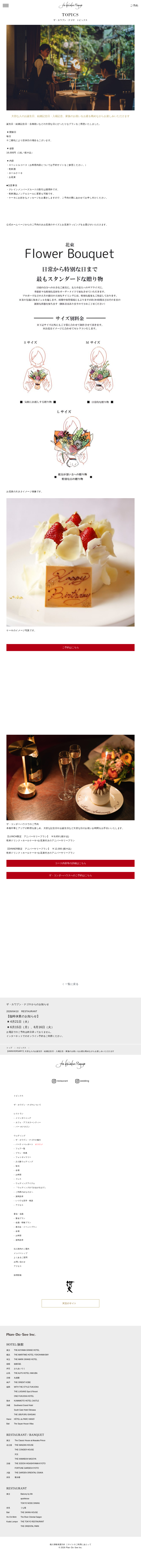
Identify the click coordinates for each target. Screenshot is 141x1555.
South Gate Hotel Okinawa (25, 1410)
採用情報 (17, 1275)
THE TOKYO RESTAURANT (32, 1522)
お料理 (18, 1175)
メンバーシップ (20, 1253)
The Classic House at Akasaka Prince (30, 1440)
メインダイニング (23, 1118)
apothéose (25, 1499)
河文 (16, 1454)
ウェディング (20, 1136)
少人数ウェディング (24, 1162)
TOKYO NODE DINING (30, 1503)
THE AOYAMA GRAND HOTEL (26, 1350)
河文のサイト (69, 1303)
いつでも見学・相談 (24, 1201)
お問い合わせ (20, 1262)
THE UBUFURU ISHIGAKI (25, 1415)
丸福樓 (16, 1378)
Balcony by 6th (27, 1494)
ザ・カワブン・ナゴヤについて (27, 1105)
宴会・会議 (19, 1214)
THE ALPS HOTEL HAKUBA (25, 1373)
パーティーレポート (29, 1144)
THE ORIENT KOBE (22, 1382)
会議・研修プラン (23, 1222)
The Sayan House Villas (24, 1424)
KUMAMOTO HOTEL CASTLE (26, 1401)
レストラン (19, 1114)
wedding (82, 1081)
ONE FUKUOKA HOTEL (24, 1396)
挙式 (17, 1166)
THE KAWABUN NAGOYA (25, 1459)
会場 (17, 1170)
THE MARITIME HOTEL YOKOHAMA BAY (31, 1355)
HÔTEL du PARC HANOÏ (24, 1419)
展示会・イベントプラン (26, 1227)
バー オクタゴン (23, 1127)
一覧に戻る (72, 984)
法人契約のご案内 (21, 1249)
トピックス (19, 1096)
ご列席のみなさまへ (24, 1192)
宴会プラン (20, 1218)
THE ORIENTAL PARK (30, 1526)
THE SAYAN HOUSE (29, 1512)
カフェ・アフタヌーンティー (28, 1122)
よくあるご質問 (20, 1257)
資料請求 (19, 1196)
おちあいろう (19, 1369)
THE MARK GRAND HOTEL (25, 1359)
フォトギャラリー (23, 1157)
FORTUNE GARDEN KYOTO (27, 1468)
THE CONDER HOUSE (24, 1450)
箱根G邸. (17, 1364)
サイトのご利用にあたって (79, 1544)
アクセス (19, 1205)
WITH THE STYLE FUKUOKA (26, 1387)
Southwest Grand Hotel (23, 1405)
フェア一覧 (20, 1149)
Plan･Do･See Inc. (74, 1548)
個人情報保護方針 (57, 1544)
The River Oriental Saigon (31, 1517)
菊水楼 (17, 1477)
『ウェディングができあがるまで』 (31, 1188)
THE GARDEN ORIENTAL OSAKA (29, 1473)
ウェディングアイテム (25, 1183)
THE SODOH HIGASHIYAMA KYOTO (30, 1463)
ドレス (18, 1179)
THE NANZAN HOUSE (24, 1445)
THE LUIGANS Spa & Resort (26, 1392)
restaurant (60, 1081)
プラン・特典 (21, 1153)
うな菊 (23, 1508)
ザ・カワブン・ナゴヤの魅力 (28, 1140)
